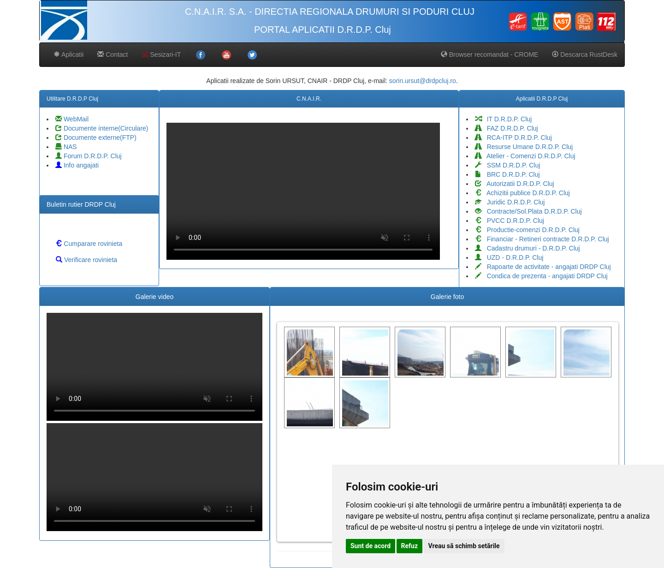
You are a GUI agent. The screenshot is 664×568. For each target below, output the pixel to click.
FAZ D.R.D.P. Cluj (506, 128)
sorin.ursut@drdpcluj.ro (422, 80)
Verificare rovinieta (86, 259)
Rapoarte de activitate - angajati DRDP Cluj (543, 266)
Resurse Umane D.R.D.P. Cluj (524, 146)
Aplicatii (68, 54)
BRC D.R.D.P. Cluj (507, 174)
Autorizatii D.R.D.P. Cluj (514, 183)
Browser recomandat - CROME (490, 54)
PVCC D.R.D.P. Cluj (509, 220)
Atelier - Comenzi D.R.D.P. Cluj (525, 156)
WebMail (72, 119)
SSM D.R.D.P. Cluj (507, 165)
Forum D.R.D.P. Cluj (88, 156)
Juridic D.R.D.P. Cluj (510, 202)
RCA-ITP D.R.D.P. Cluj (513, 137)
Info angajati (77, 165)
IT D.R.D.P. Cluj (503, 119)
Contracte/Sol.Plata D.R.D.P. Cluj (528, 211)
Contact (112, 54)
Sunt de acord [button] (370, 546)
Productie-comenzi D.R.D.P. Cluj (527, 229)
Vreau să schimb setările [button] (464, 546)
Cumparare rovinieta (88, 243)
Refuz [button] (409, 546)
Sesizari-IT (161, 54)
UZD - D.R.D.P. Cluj (509, 257)
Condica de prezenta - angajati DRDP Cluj (541, 276)
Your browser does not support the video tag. (303, 191)
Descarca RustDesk (584, 54)
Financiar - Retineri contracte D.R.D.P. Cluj (542, 239)
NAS (66, 146)
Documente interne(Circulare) (101, 128)
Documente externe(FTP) (95, 137)
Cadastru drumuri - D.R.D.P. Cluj (527, 248)
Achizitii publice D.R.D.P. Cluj (522, 193)
